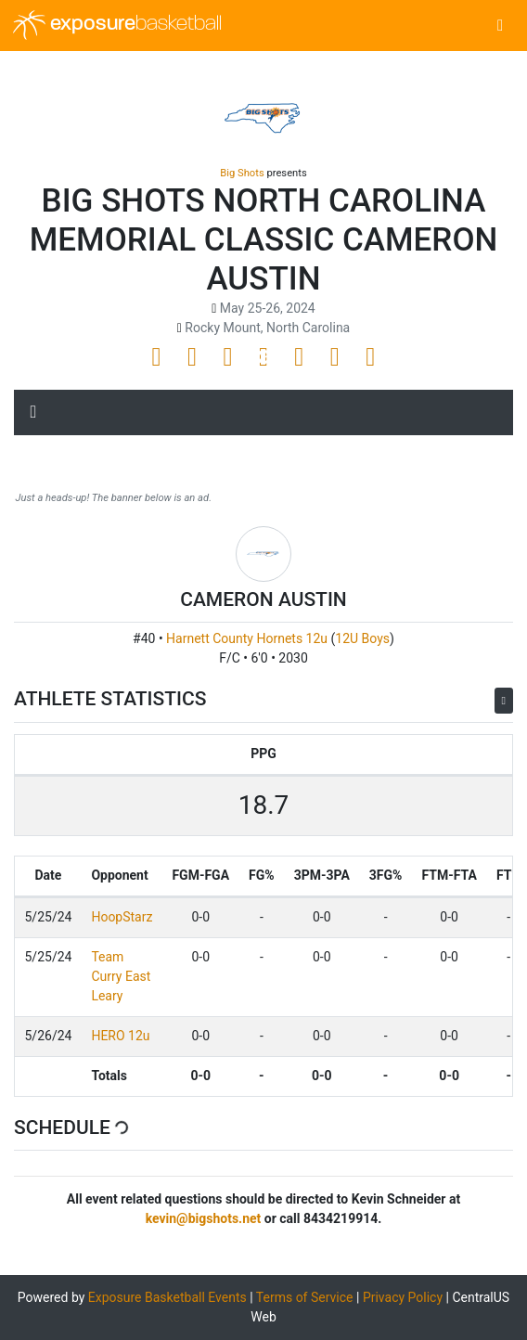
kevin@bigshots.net (204, 1218)
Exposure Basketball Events (167, 1297)
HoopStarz (121, 916)
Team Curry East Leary (120, 976)
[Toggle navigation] (500, 25)
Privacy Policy (403, 1297)
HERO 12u (120, 1035)
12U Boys (362, 638)
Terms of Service (304, 1297)
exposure (117, 25)
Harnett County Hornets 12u (247, 638)
